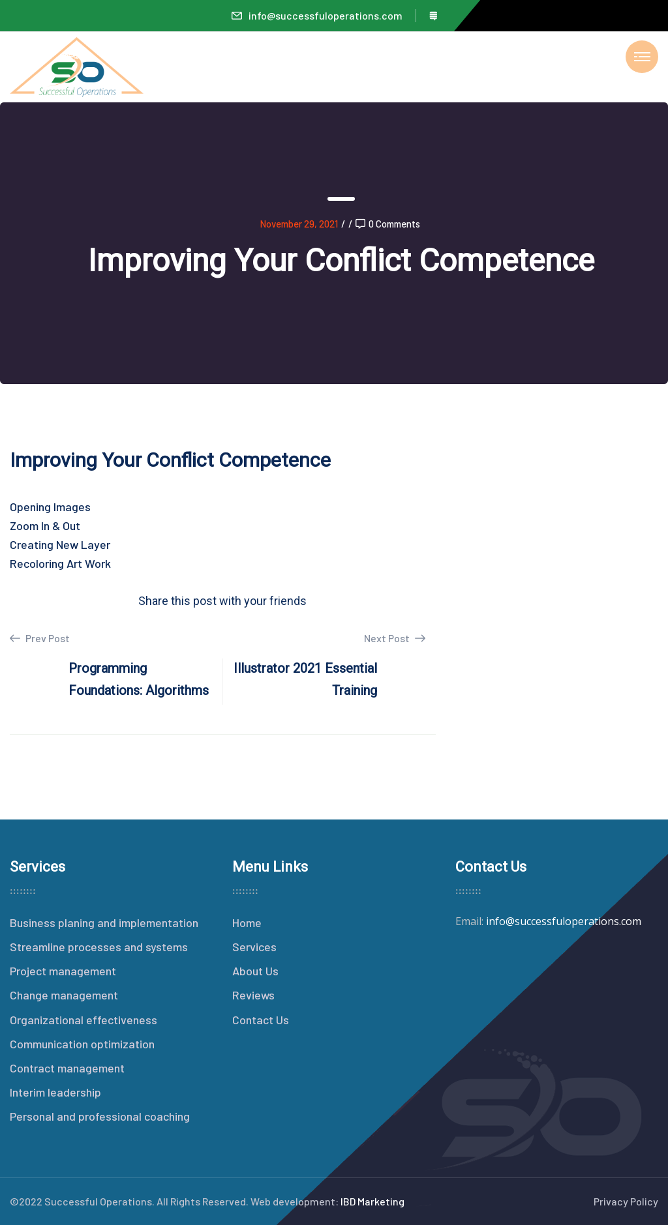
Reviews (253, 995)
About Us (255, 971)
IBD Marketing (372, 1201)
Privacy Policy (626, 1201)
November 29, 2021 (299, 223)
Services (254, 946)
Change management (64, 995)
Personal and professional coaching (100, 1116)
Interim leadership (55, 1092)
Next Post (394, 638)
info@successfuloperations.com (317, 15)
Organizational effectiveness (83, 1019)
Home (247, 922)
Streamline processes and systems (99, 946)
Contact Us (260, 1019)
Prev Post (40, 638)
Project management (63, 971)
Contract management (67, 1068)
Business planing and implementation (104, 922)
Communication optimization (82, 1044)
